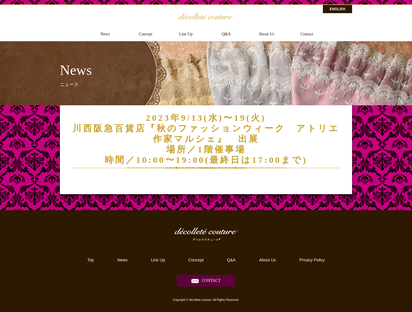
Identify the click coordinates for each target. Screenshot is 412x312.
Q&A (226, 34)
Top (90, 260)
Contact (306, 34)
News (105, 34)
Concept (146, 34)
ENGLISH (337, 9)
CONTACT (211, 280)
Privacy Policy (312, 260)
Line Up (186, 34)
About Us (266, 34)
